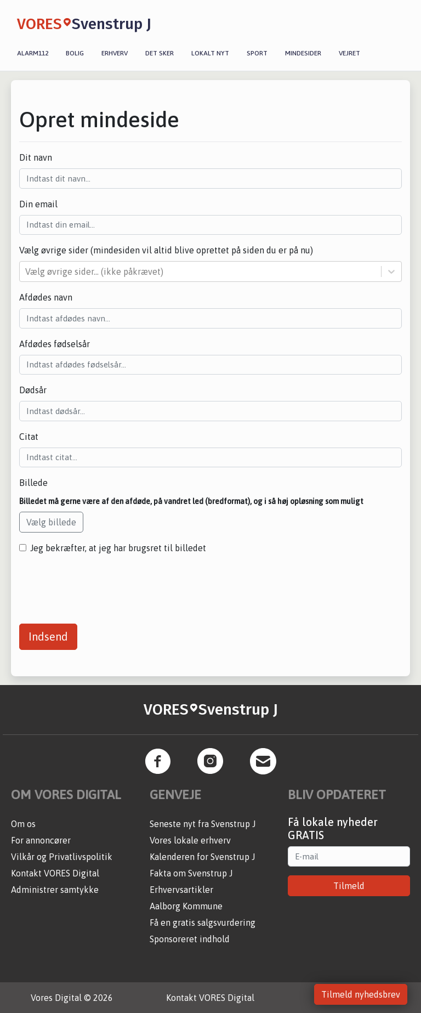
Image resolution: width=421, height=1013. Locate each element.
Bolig (75, 53)
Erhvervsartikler (181, 890)
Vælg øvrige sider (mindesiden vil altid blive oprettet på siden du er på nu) (166, 250)
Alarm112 (32, 53)
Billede (33, 483)
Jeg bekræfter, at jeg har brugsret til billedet (118, 548)
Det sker (159, 53)
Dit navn (35, 157)
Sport (257, 53)
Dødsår (33, 390)
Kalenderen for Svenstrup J (202, 857)
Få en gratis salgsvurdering (202, 922)
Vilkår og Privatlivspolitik (61, 857)
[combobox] (26, 271)
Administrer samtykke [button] (55, 890)
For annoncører (41, 840)
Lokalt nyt (210, 53)
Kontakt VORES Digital (55, 873)
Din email (38, 204)
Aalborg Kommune (186, 906)
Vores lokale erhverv (190, 840)
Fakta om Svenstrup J (191, 873)
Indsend (48, 636)
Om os (23, 824)
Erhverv (114, 53)
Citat (28, 437)
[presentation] (102, 584)
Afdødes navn (45, 297)
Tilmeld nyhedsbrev (360, 994)
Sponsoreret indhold (190, 939)
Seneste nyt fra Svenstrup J (202, 824)
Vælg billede (51, 522)
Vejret (349, 53)
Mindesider (303, 53)
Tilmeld (349, 886)
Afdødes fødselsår (54, 344)
